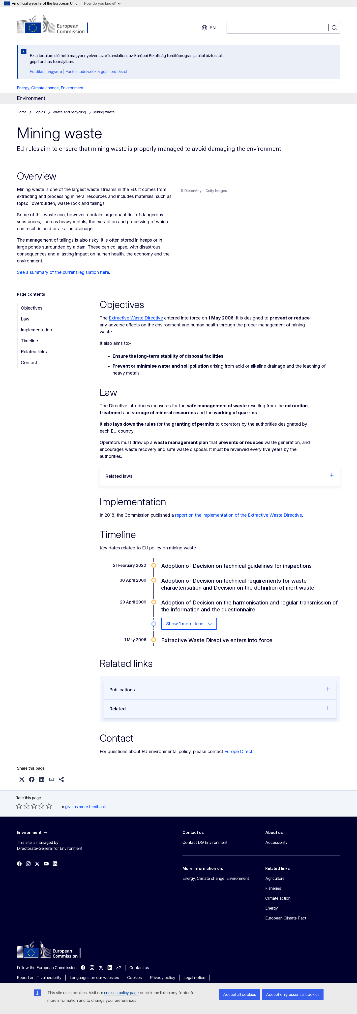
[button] (22, 784)
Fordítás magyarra (46, 71)
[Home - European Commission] (57, 25)
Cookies (134, 981)
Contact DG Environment (204, 846)
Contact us (139, 971)
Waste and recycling (69, 112)
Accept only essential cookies (293, 994)
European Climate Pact (285, 922)
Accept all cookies (239, 994)
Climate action (278, 902)
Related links (34, 355)
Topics (39, 112)
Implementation (36, 334)
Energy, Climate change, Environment (50, 87)
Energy (271, 912)
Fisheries (273, 892)
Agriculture (275, 882)
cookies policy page (121, 993)
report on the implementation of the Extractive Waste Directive (238, 519)
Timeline (29, 345)
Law (25, 323)
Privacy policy (162, 981)
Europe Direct (238, 755)
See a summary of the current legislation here (63, 272)
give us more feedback (85, 810)
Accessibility (276, 846)
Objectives (31, 312)
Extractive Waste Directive (136, 322)
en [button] (209, 28)
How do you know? (102, 3)
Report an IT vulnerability (39, 981)
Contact (29, 366)
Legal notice (194, 981)
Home (22, 112)
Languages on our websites (94, 981)
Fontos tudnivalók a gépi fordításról (96, 71)
